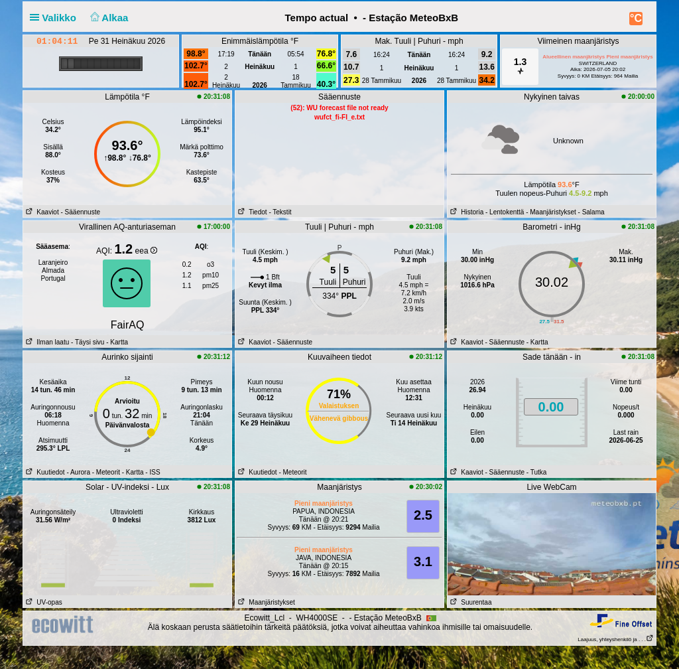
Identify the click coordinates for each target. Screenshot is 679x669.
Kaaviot (41, 212)
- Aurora (78, 472)
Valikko (56, 17)
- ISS (152, 472)
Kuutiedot (44, 472)
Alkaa (108, 17)
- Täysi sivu (87, 342)
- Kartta (116, 342)
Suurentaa (470, 602)
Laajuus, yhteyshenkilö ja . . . (616, 639)
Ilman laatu (46, 342)
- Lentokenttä (504, 212)
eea (146, 251)
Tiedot (251, 212)
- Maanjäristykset (551, 212)
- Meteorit (106, 472)
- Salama (591, 212)
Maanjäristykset (265, 602)
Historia (465, 212)
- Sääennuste (80, 212)
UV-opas (42, 602)
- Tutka (536, 472)
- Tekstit (280, 212)
